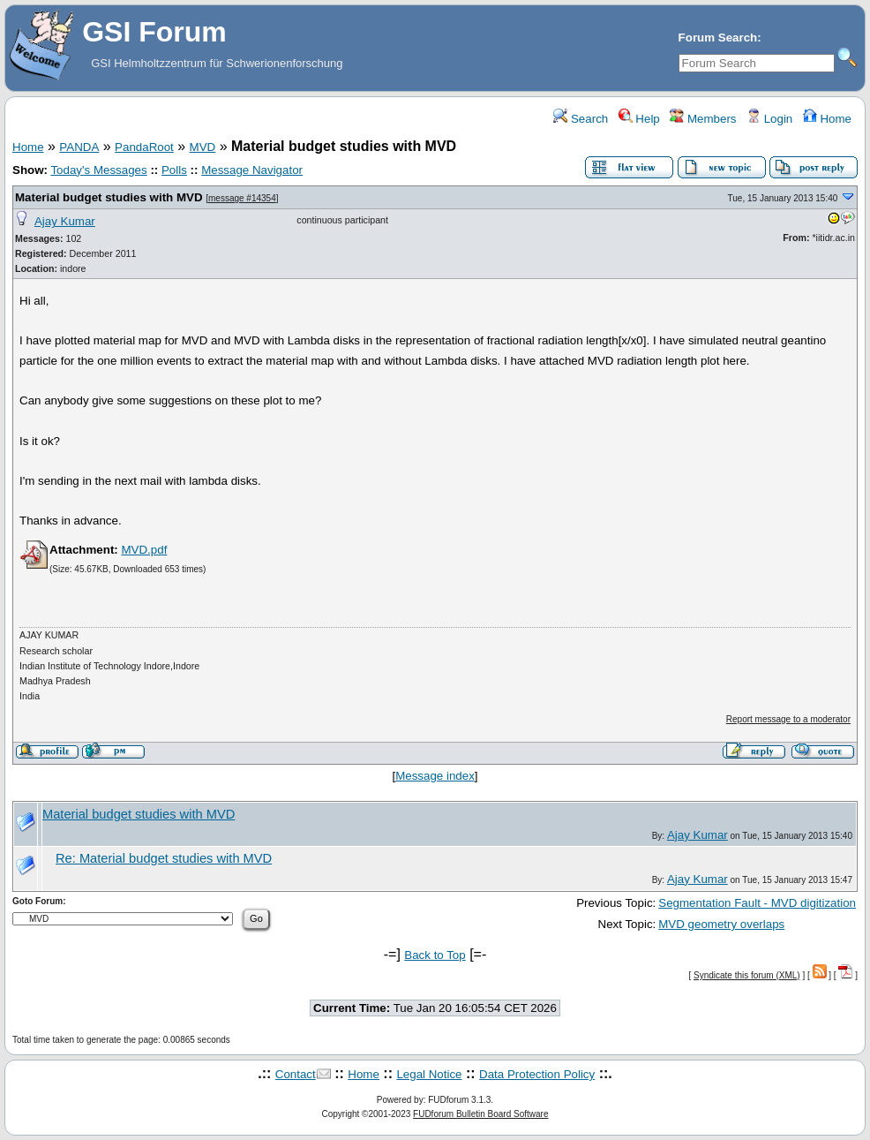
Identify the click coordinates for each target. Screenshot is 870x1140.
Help (639, 118)
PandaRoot (144, 147)
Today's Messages (98, 170)
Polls (174, 170)
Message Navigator (252, 170)
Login (769, 118)
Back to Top (434, 955)
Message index (435, 775)
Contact (295, 1074)
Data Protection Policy (537, 1074)
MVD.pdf (144, 549)
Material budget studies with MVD (109, 197)
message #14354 (242, 198)
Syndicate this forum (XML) (747, 975)
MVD (203, 147)
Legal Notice (428, 1074)
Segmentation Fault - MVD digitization (757, 903)
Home (827, 118)
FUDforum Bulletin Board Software (480, 1114)
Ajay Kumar (64, 221)
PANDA (79, 147)
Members (703, 118)
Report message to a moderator (788, 719)
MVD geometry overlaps (721, 924)
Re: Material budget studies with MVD (164, 858)
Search (580, 118)
